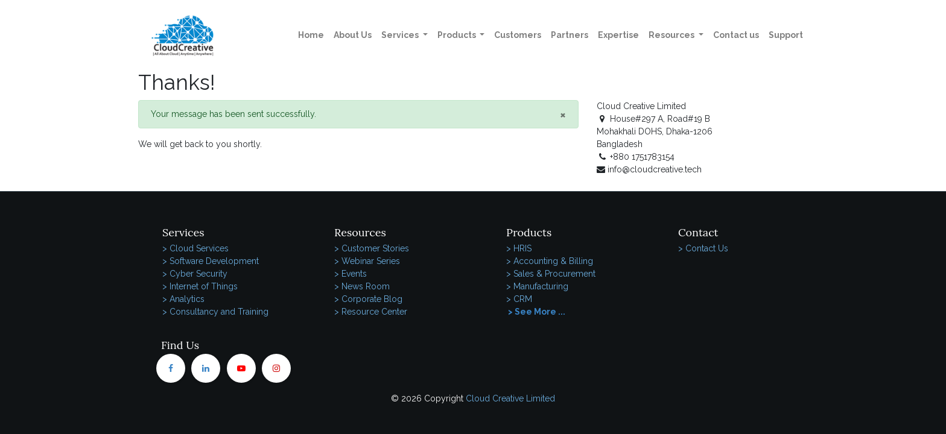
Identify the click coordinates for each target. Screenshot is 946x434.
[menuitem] (311, 35)
